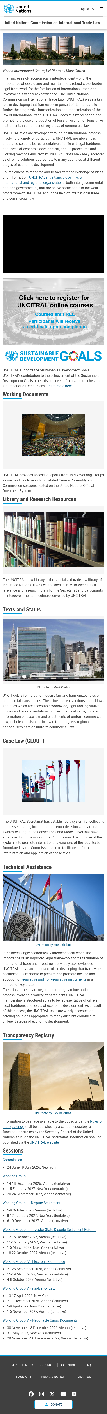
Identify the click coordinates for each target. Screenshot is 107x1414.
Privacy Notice (53, 1377)
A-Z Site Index (22, 1365)
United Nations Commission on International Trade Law (52, 23)
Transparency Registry (28, 1035)
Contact (47, 1365)
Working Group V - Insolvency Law (29, 1288)
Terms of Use (82, 1377)
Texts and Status (22, 609)
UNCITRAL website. (45, 1142)
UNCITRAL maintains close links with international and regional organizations (44, 180)
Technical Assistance (27, 866)
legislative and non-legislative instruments (53, 979)
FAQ (88, 1365)
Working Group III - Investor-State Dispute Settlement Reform (49, 1229)
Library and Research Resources (39, 499)
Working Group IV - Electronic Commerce (34, 1261)
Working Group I (15, 1176)
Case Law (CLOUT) (23, 740)
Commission (12, 1159)
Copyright (69, 1365)
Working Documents (25, 394)
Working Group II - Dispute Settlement (31, 1202)
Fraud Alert (24, 1377)
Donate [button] (53, 1404)
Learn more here (59, 386)
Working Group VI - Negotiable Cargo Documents (40, 1320)
